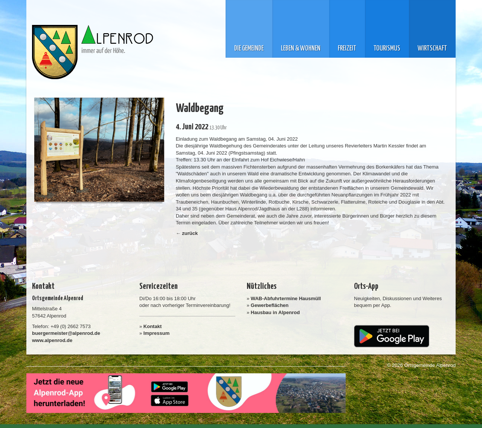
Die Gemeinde (249, 48)
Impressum (156, 333)
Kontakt (152, 326)
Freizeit (347, 48)
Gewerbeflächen (269, 305)
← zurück (187, 233)
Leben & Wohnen (300, 48)
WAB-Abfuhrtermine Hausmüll (286, 298)
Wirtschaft (432, 48)
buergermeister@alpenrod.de (66, 333)
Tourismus (387, 48)
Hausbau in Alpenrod (275, 312)
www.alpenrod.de (52, 340)
